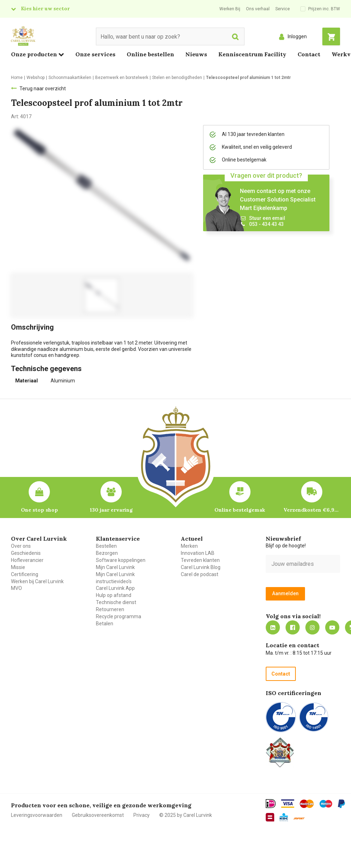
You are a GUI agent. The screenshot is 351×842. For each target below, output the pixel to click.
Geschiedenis (26, 553)
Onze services (95, 54)
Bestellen (106, 546)
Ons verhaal (258, 8)
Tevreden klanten (200, 560)
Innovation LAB (197, 553)
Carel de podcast (199, 574)
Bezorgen (107, 553)
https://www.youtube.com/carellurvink (332, 627)
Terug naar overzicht (42, 88)
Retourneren (110, 609)
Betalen (104, 623)
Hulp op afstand (113, 595)
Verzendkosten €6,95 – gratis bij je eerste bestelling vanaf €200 (311, 510)
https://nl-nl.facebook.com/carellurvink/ (293, 627)
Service (282, 8)
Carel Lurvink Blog (200, 567)
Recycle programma (118, 616)
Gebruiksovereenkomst (98, 815)
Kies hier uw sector (45, 8)
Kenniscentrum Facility (252, 54)
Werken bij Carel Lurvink (37, 581)
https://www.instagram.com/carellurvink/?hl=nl (312, 627)
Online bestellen (150, 54)
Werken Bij (229, 8)
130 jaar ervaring (111, 510)
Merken (189, 546)
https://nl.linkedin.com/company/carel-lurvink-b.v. (273, 627)
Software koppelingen (120, 560)
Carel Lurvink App (115, 588)
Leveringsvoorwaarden (36, 815)
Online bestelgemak (239, 510)
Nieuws (196, 54)
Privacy (141, 815)
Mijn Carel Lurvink (115, 567)
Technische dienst (116, 602)
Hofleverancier (27, 560)
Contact (309, 54)
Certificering (24, 574)
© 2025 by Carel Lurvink (185, 815)
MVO (16, 588)
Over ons (21, 546)
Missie (18, 567)
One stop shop (39, 510)
